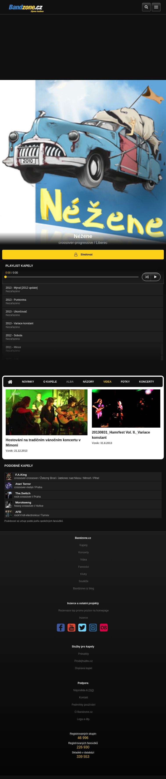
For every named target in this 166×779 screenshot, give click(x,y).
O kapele (50, 381)
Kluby (83, 574)
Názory (88, 381)
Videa (107, 381)
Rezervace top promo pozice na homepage (83, 610)
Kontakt (83, 697)
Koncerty (146, 381)
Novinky (28, 381)
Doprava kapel (83, 668)
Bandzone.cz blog (83, 588)
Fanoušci (83, 566)
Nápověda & (83, 690)
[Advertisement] (83, 47)
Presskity (83, 653)
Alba (69, 381)
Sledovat (83, 254)
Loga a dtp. (83, 719)
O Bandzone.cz (84, 711)
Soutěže (83, 581)
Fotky (125, 381)
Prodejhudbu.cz (83, 661)
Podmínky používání (84, 704)
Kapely (84, 545)
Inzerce (83, 617)
